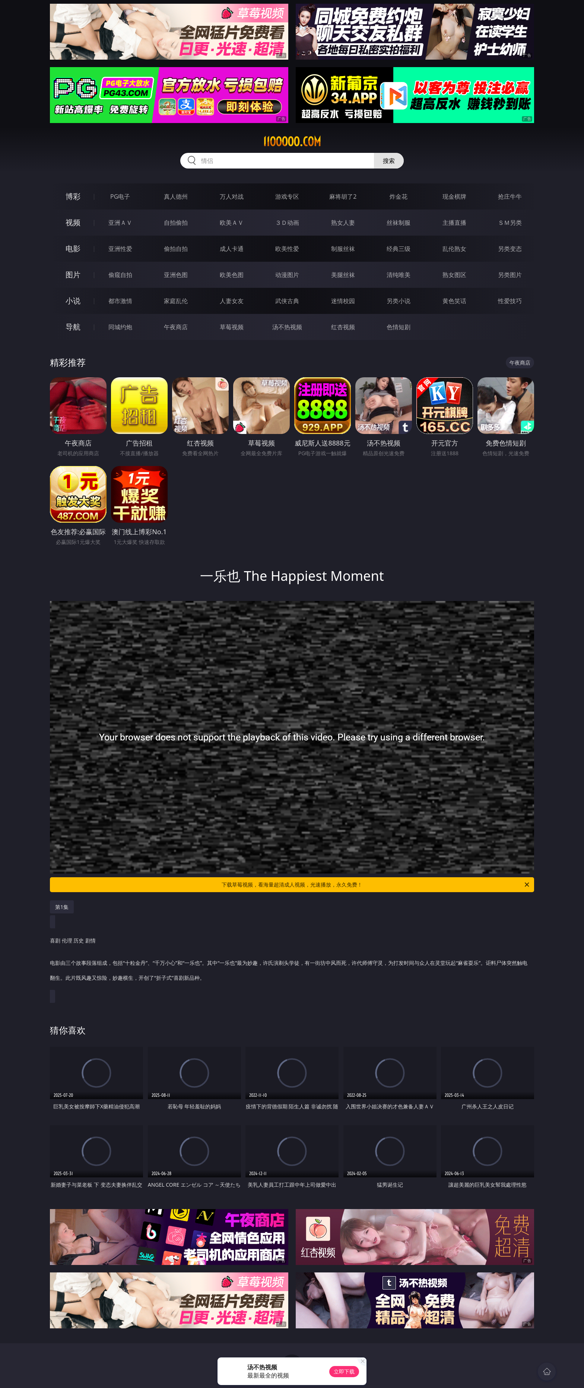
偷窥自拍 (120, 275)
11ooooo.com (292, 141)
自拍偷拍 (176, 222)
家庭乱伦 (176, 301)
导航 (73, 327)
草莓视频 (232, 327)
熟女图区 (454, 275)
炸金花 (398, 196)
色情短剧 (398, 327)
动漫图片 (287, 275)
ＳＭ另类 (510, 222)
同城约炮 (120, 327)
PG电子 (120, 196)
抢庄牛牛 (510, 196)
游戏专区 (287, 196)
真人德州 (176, 196)
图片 (73, 275)
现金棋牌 (454, 196)
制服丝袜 (343, 249)
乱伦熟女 (454, 249)
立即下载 (344, 1371)
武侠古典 (287, 301)
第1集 (62, 906)
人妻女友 (232, 301)
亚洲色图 (176, 275)
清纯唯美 (398, 275)
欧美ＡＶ (232, 222)
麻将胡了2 (342, 196)
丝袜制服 (398, 222)
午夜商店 (176, 327)
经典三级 (398, 249)
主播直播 (454, 222)
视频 (73, 222)
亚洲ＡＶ (120, 222)
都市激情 (120, 301)
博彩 (73, 196)
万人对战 (232, 196)
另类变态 (510, 249)
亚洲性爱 (120, 249)
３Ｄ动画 (287, 222)
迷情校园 (343, 301)
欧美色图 (232, 275)
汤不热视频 (287, 327)
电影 (73, 248)
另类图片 (510, 275)
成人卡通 (232, 249)
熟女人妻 (343, 222)
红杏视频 (343, 327)
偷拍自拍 (176, 249)
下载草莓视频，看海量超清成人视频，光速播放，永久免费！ (376, 884)
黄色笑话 (454, 301)
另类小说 (398, 301)
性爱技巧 (510, 301)
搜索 (389, 161)
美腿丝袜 (343, 275)
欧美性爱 (287, 249)
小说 (73, 301)
